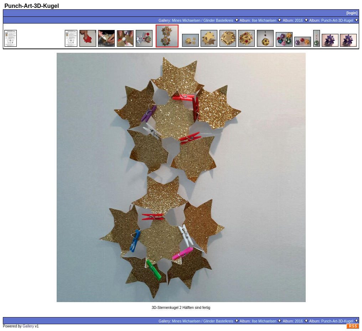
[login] (351, 13)
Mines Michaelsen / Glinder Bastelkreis (205, 20)
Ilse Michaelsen (267, 20)
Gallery (28, 326)
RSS (353, 326)
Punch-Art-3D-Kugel (340, 20)
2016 (302, 20)
